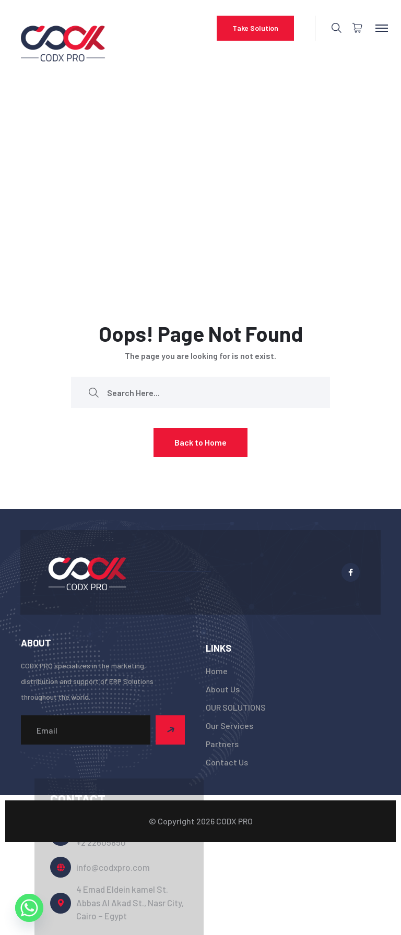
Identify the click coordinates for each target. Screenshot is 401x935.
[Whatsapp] (29, 908)
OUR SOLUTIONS (236, 707)
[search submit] (93, 392)
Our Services (229, 725)
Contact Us (227, 762)
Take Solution (255, 27)
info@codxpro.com (113, 867)
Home (217, 671)
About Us (223, 689)
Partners (222, 744)
